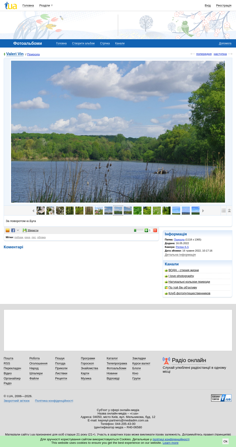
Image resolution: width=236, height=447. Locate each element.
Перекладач (12, 368)
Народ (34, 368)
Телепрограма (117, 363)
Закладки (139, 358)
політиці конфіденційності (171, 439)
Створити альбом (83, 43)
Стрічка (105, 43)
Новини (112, 373)
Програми (88, 358)
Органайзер (12, 378)
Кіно (135, 373)
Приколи (61, 368)
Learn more (171, 442)
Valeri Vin (15, 54)
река (27, 237)
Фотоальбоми (116, 368)
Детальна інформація (180, 254)
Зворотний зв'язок (17, 400)
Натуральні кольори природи (187, 281)
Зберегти (30, 230)
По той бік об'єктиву (181, 287)
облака (41, 237)
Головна (28, 5)
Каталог (112, 358)
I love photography (179, 276)
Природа (33, 54)
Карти (85, 373)
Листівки (61, 373)
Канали (120, 43)
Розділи (44, 5)
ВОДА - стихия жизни (182, 270)
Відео (8, 373)
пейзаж (19, 237)
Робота (35, 358)
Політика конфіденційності (54, 400)
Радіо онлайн (189, 360)
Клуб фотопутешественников (187, 293)
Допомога (225, 43)
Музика (86, 378)
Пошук (60, 358)
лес (34, 237)
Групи (136, 378)
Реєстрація (223, 5)
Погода (60, 363)
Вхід (208, 5)
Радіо (8, 383)
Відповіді (113, 378)
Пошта (8, 358)
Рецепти (61, 378)
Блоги (136, 368)
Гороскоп (87, 363)
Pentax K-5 (182, 247)
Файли (34, 378)
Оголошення (38, 363)
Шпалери (36, 373)
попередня (204, 54)
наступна (220, 54)
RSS (7, 363)
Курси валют (141, 363)
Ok (225, 441)
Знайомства (89, 368)
